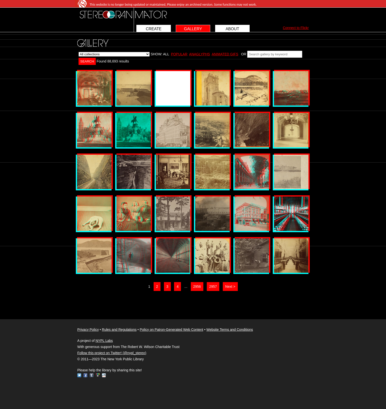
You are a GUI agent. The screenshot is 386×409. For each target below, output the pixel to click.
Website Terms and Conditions (229, 330)
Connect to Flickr (296, 28)
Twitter (79, 375)
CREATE (153, 29)
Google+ (98, 375)
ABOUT (232, 29)
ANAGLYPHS (199, 54)
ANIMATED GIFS (225, 54)
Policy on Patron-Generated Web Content (171, 330)
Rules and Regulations (119, 330)
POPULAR (179, 54)
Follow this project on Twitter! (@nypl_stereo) (111, 353)
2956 (197, 286)
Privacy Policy (88, 330)
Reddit (104, 375)
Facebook (85, 375)
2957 (213, 286)
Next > (230, 286)
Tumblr (92, 375)
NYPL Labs (104, 341)
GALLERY (193, 29)
